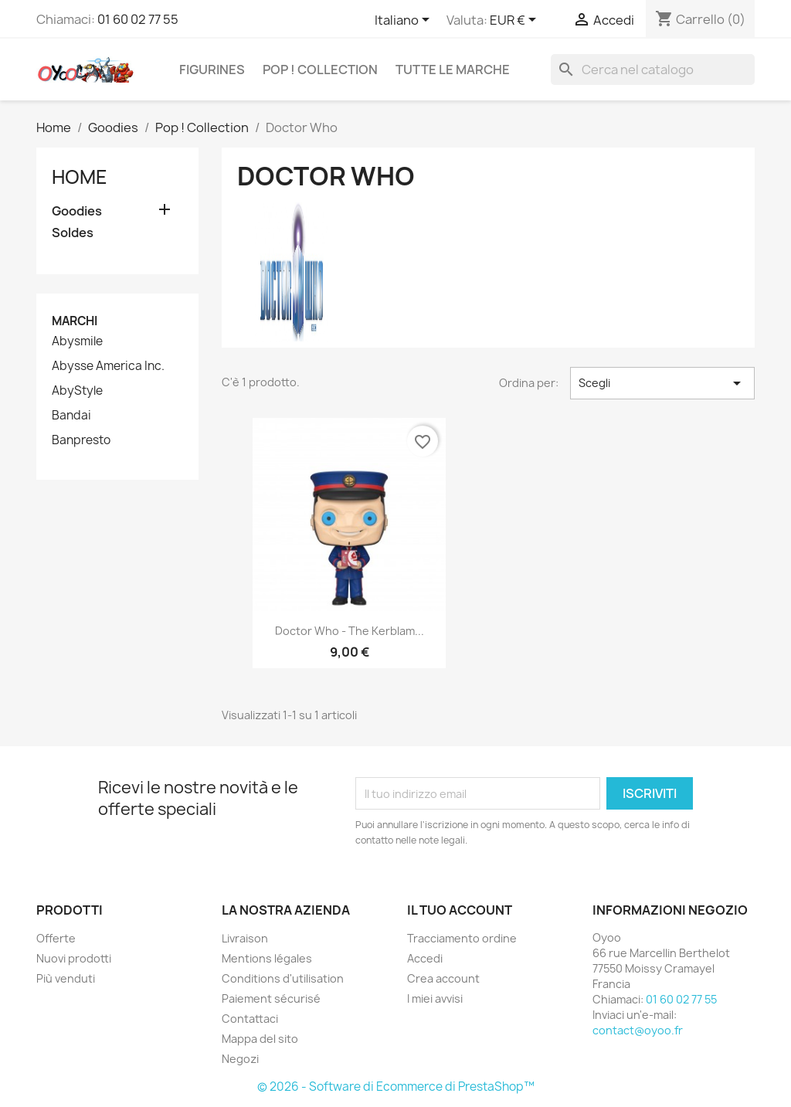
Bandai (71, 415)
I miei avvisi (435, 998)
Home (79, 177)
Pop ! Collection (320, 69)
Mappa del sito (260, 1038)
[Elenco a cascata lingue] (405, 21)
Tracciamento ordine (462, 938)
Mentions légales (267, 958)
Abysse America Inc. (108, 366)
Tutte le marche (453, 69)
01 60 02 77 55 (137, 19)
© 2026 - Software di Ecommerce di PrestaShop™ (396, 1086)
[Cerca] (653, 69)
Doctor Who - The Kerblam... (349, 630)
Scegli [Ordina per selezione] (662, 383)
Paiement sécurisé (271, 998)
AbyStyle (77, 391)
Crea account (443, 978)
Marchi (74, 321)
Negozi (240, 1058)
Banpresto (81, 440)
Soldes (72, 233)
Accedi (425, 958)
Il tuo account (459, 910)
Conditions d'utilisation (283, 978)
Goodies (77, 211)
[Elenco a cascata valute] (515, 21)
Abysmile (77, 341)
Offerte (56, 938)
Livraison (245, 938)
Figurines (212, 69)
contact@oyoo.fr (637, 1030)
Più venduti (65, 978)
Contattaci (250, 1018)
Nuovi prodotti (73, 958)
